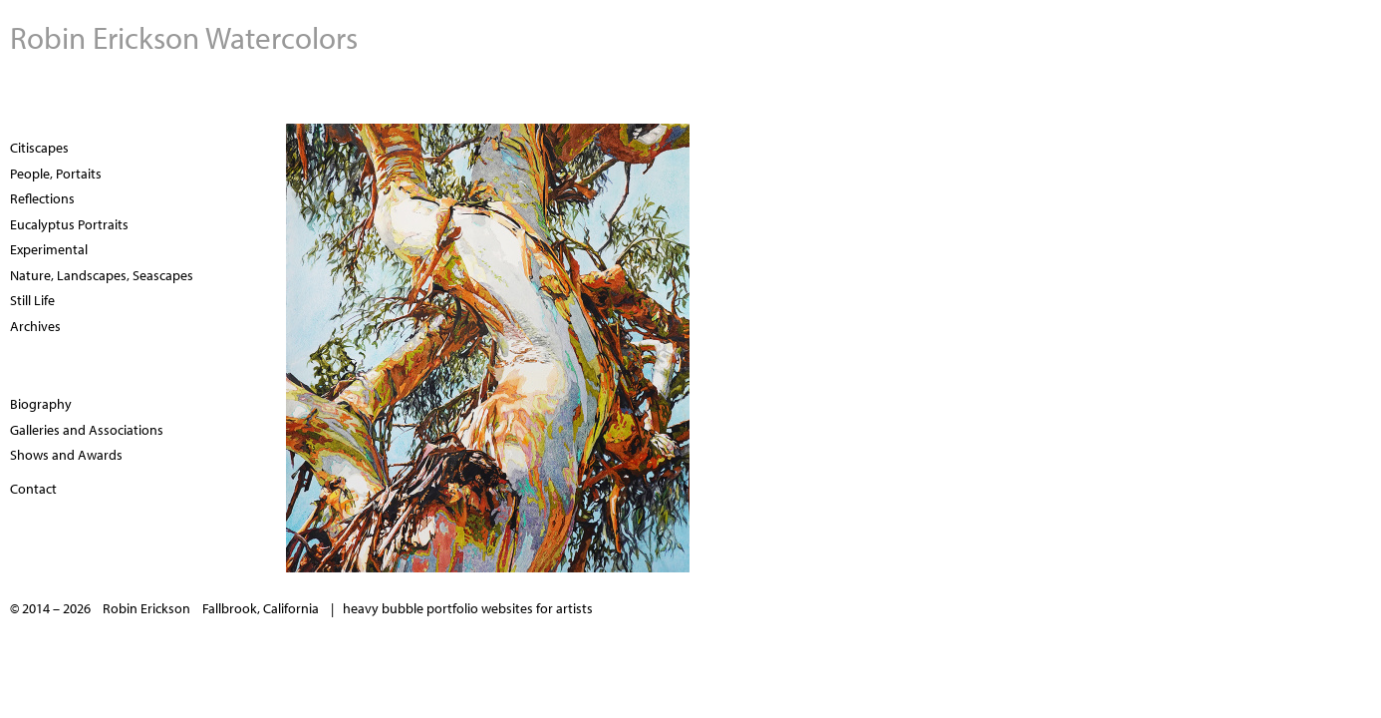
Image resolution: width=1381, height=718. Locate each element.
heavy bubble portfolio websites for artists (468, 608)
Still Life (32, 300)
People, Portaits (56, 173)
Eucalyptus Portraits (69, 224)
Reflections (42, 198)
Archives (35, 326)
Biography (41, 404)
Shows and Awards (66, 455)
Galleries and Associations (86, 430)
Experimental (49, 249)
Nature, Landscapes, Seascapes (101, 275)
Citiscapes (39, 148)
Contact (33, 489)
